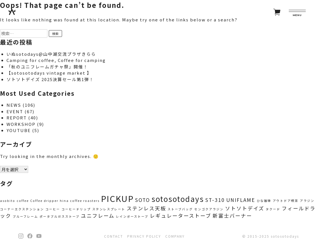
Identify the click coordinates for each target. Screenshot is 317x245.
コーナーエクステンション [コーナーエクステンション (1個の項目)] (22, 209)
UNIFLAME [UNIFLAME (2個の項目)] (240, 199)
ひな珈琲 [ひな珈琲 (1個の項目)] (264, 201)
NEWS (13, 105)
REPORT (16, 118)
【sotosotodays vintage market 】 (49, 73)
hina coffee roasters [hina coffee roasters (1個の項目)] (80, 201)
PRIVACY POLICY (144, 236)
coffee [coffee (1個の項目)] (23, 201)
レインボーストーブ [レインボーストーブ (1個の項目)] (132, 216)
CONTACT (113, 236)
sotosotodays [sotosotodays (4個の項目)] (177, 198)
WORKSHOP (21, 124)
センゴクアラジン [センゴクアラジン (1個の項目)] (209, 209)
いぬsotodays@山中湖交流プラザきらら (51, 54)
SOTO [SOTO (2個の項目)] (142, 199)
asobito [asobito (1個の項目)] (7, 201)
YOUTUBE (18, 130)
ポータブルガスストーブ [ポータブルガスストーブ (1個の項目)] (59, 216)
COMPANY (175, 236)
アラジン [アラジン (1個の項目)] (307, 201)
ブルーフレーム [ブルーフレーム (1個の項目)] (25, 216)
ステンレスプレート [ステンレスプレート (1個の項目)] (108, 209)
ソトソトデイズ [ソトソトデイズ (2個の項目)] (244, 208)
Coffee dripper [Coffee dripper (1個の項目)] (44, 201)
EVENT (14, 111)
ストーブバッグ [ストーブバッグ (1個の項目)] (180, 209)
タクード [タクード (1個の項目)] (273, 209)
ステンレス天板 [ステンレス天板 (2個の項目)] (146, 208)
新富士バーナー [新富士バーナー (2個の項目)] (232, 215)
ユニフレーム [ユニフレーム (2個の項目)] (98, 215)
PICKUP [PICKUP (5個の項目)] (117, 198)
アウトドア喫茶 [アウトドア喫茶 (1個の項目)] (285, 201)
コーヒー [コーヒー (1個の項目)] (52, 209)
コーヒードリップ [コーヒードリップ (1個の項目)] (76, 209)
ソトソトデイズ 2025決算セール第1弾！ (50, 79)
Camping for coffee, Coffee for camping (56, 60)
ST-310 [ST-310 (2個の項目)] (215, 199)
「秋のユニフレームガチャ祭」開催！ (47, 67)
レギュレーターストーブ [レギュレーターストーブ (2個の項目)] (180, 215)
